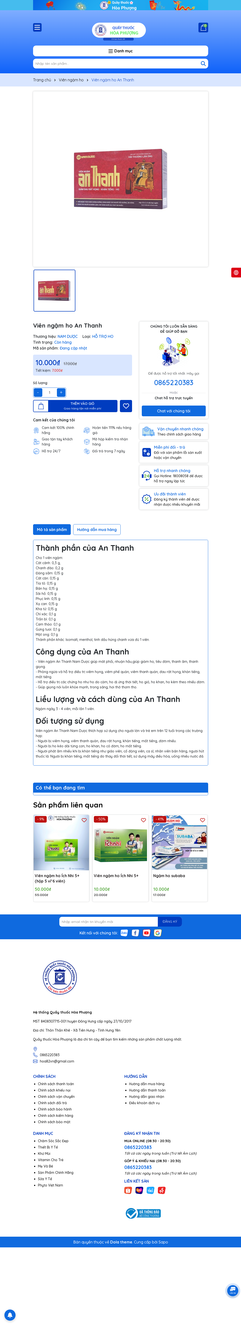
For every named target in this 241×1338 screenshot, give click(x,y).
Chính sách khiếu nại (54, 1090)
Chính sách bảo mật (54, 1122)
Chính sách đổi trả (52, 1103)
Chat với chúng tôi (173, 410)
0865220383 (173, 382)
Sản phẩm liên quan (68, 804)
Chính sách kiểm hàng (55, 1115)
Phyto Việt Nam (50, 1185)
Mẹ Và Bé (45, 1166)
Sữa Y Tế (45, 1179)
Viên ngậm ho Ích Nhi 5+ (116, 875)
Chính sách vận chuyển (56, 1096)
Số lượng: (40, 383)
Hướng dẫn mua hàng (146, 1084)
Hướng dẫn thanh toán (147, 1090)
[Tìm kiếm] (203, 63)
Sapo (163, 1242)
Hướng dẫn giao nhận (146, 1096)
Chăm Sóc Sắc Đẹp (53, 1141)
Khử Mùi (44, 1153)
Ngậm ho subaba (169, 875)
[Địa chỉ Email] (120, 922)
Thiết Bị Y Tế (48, 1147)
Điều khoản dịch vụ (144, 1103)
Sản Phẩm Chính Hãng (55, 1172)
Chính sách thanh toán (56, 1084)
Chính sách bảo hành (55, 1109)
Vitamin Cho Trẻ (50, 1160)
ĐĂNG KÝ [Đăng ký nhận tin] (170, 921)
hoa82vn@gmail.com (57, 1061)
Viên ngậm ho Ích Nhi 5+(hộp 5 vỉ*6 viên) (57, 878)
